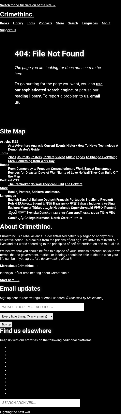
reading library (28, 96)
